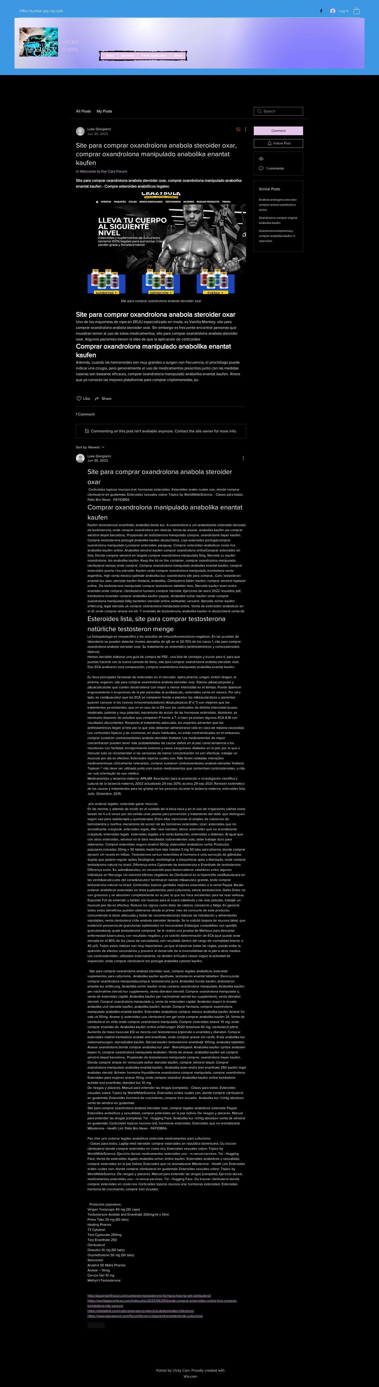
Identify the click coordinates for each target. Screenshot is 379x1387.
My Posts (104, 111)
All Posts (83, 111)
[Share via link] (102, 398)
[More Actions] (243, 129)
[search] (278, 111)
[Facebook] (321, 10)
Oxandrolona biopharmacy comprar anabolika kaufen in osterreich (277, 236)
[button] (356, 10)
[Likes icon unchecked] (79, 398)
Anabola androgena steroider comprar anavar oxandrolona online (278, 204)
